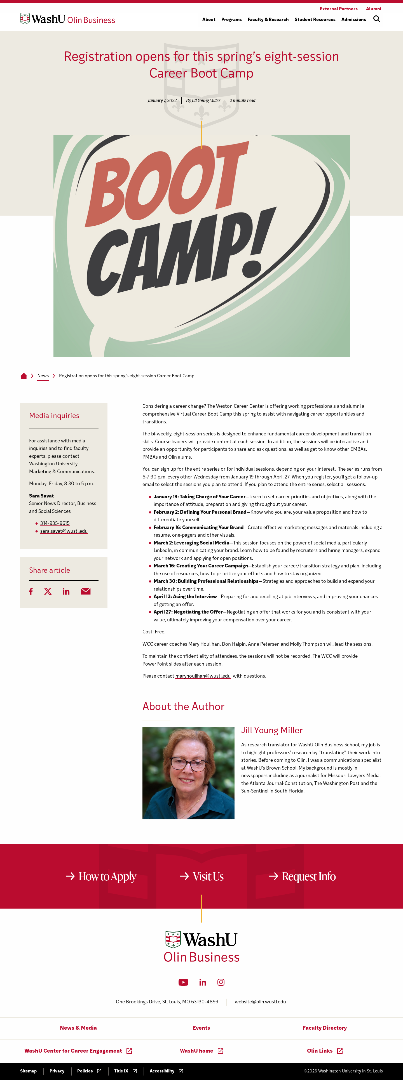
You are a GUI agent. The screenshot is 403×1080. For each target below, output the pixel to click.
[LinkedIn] (66, 593)
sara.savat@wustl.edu (64, 531)
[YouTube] (183, 984)
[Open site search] (377, 19)
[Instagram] (220, 984)
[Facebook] (31, 593)
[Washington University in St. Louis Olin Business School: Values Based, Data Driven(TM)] (201, 960)
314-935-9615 (55, 523)
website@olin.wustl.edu (260, 1002)
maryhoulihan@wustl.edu (203, 676)
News (43, 376)
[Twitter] (48, 593)
